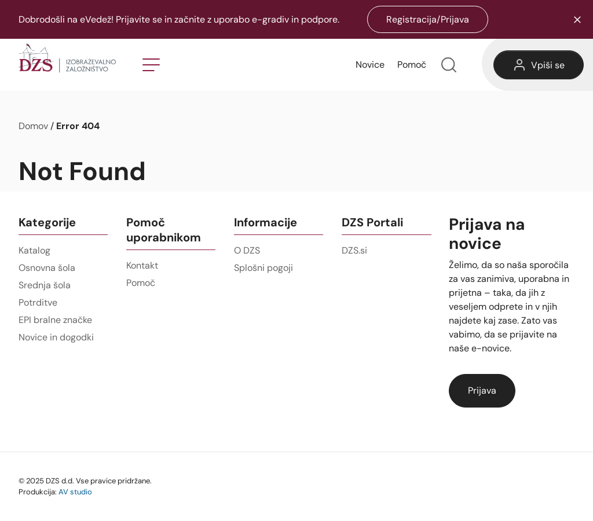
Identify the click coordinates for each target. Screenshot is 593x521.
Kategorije (47, 222)
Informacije (265, 222)
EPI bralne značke (55, 319)
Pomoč (411, 64)
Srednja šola (45, 285)
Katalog (34, 250)
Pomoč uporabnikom (163, 230)
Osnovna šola (47, 267)
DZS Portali (372, 222)
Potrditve (38, 302)
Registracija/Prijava (427, 19)
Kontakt (142, 265)
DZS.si (354, 250)
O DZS (247, 250)
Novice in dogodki (56, 337)
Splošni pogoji (263, 267)
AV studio (75, 491)
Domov (33, 125)
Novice (370, 64)
